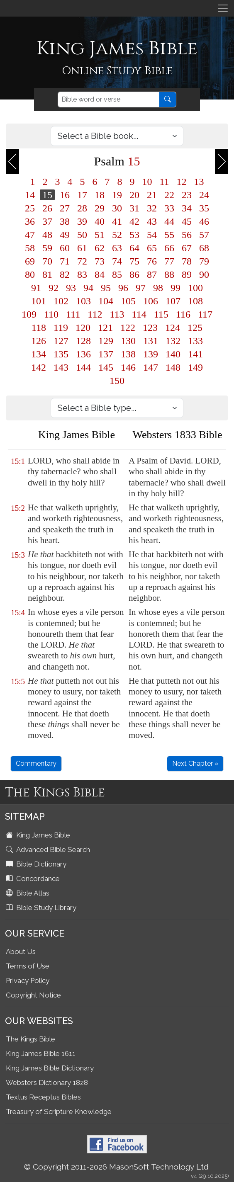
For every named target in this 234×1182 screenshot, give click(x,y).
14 (29, 194)
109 (29, 314)
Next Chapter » (195, 763)
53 (134, 234)
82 (64, 274)
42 (134, 221)
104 (106, 301)
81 (47, 274)
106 (151, 301)
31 (134, 208)
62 (99, 248)
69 (29, 261)
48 (47, 234)
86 (134, 274)
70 (47, 261)
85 (117, 274)
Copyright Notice (33, 995)
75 (134, 261)
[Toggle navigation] (223, 8)
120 (83, 327)
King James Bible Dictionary (50, 1068)
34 (186, 208)
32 (151, 208)
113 (117, 314)
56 (186, 234)
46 (204, 221)
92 (53, 287)
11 (164, 181)
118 (39, 327)
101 (39, 301)
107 (173, 301)
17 (82, 194)
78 (186, 261)
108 (195, 301)
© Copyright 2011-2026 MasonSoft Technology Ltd (116, 1166)
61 (82, 248)
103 (83, 301)
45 (186, 221)
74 (117, 261)
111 (73, 314)
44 (169, 221)
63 (117, 248)
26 (47, 208)
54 (151, 234)
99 (175, 287)
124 (173, 327)
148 (173, 367)
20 (134, 194)
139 (151, 354)
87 (151, 274)
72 (82, 261)
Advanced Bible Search (49, 849)
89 (186, 274)
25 (29, 208)
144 (83, 367)
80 (29, 274)
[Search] (108, 99)
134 (39, 354)
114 (139, 314)
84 (99, 274)
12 (181, 181)
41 (117, 221)
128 (83, 340)
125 (195, 327)
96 (123, 287)
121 (105, 327)
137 (106, 354)
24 (204, 194)
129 (106, 340)
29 (99, 208)
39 (82, 221)
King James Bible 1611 (41, 1053)
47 (29, 234)
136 (83, 354)
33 (169, 208)
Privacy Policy (27, 980)
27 (64, 208)
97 (140, 287)
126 (39, 340)
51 (99, 234)
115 (161, 314)
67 (186, 248)
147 (151, 367)
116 (183, 314)
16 (64, 194)
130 (128, 340)
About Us (21, 951)
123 (150, 327)
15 (47, 194)
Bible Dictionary (37, 864)
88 (169, 274)
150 (117, 380)
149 (195, 367)
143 (61, 367)
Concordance (33, 878)
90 (204, 274)
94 (88, 287)
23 (186, 194)
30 (117, 208)
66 (169, 248)
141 (195, 354)
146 (128, 367)
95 (105, 287)
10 (146, 181)
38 (64, 221)
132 (173, 340)
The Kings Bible (30, 1039)
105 (128, 301)
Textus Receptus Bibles (43, 1097)
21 (151, 194)
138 (128, 354)
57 (204, 234)
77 (169, 261)
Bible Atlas (28, 893)
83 (82, 274)
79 (204, 261)
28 (82, 208)
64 (134, 248)
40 (99, 221)
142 (39, 367)
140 (173, 354)
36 (29, 221)
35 (204, 208)
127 (61, 340)
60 (64, 248)
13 (199, 181)
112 (95, 314)
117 (205, 314)
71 (64, 261)
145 (106, 367)
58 (29, 248)
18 (99, 194)
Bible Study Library (42, 907)
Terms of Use (27, 966)
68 (204, 248)
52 (117, 234)
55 (169, 234)
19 (117, 194)
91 (36, 287)
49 (64, 234)
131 (151, 340)
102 (61, 301)
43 (151, 221)
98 (158, 287)
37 (47, 221)
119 (61, 327)
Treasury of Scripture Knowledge (59, 1111)
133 (195, 340)
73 (99, 261)
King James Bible (39, 835)
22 (169, 194)
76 (151, 261)
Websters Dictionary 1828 (47, 1082)
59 (47, 248)
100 (195, 287)
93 (70, 287)
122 (128, 327)
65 (151, 248)
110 (51, 314)
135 (61, 354)
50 (82, 234)
